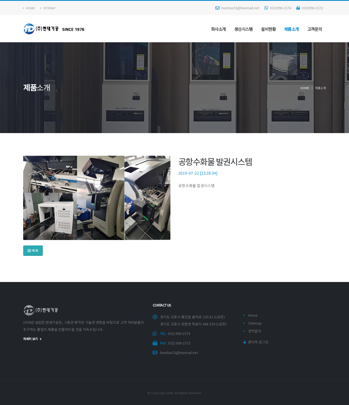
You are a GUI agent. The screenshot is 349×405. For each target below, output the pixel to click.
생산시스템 (243, 29)
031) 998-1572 (179, 343)
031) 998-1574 (179, 333)
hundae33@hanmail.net (237, 7)
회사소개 (218, 29)
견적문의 (254, 331)
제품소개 (291, 29)
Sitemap (47, 8)
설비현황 (268, 29)
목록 (33, 250)
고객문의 (314, 29)
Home (29, 8)
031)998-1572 (309, 7)
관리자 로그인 (258, 341)
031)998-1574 (277, 7)
